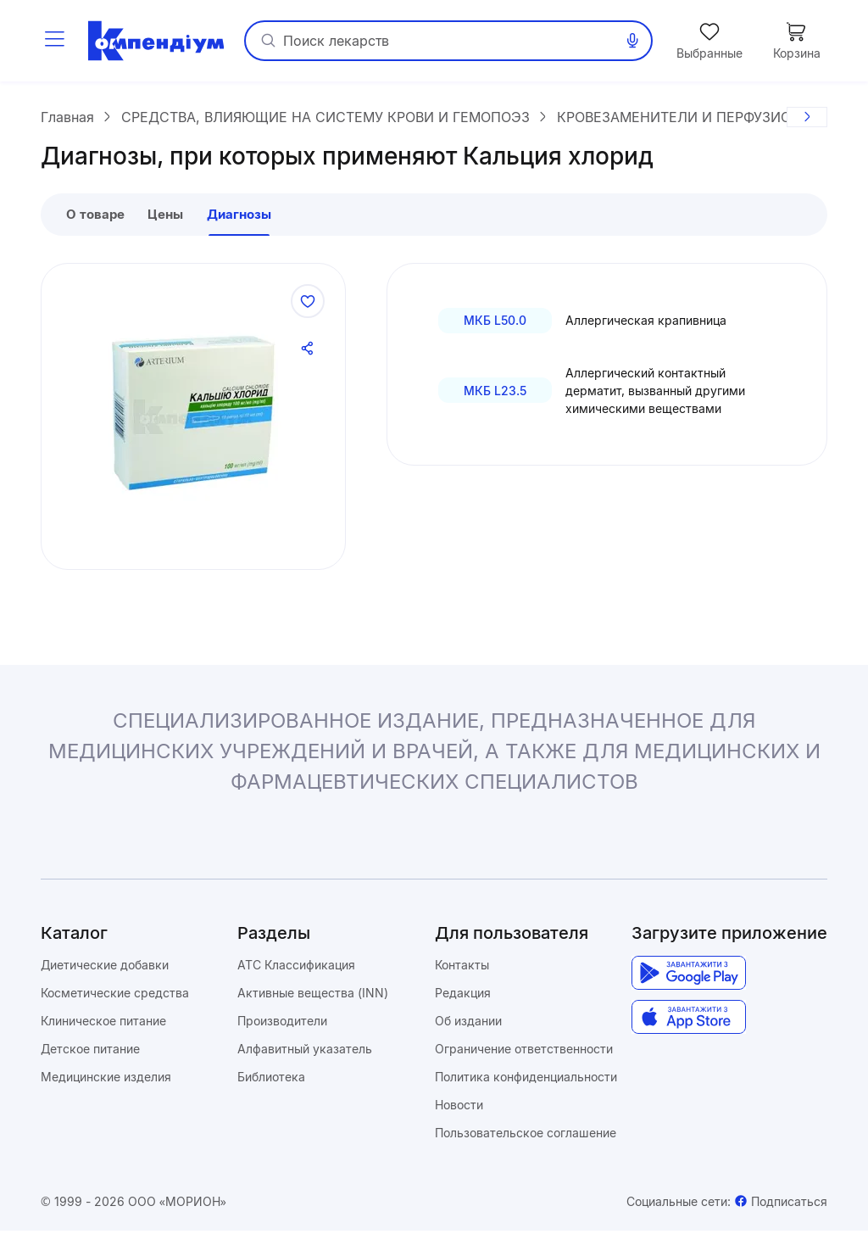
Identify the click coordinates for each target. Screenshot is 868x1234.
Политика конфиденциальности (526, 1080)
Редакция (463, 996)
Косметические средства (115, 996)
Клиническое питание (103, 1024)
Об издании (468, 1024)
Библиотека (271, 1080)
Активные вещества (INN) (312, 996)
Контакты (462, 968)
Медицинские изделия (106, 1080)
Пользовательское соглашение (525, 1136)
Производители (282, 1024)
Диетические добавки (105, 968)
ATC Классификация (296, 968)
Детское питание (90, 1052)
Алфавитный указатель (304, 1052)
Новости (459, 1108)
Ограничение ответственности (524, 1052)
